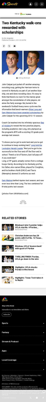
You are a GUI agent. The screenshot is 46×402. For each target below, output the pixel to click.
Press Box (18, 377)
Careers (20, 375)
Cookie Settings (29, 380)
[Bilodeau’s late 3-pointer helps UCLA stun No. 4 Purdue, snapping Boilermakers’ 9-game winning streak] (8, 227)
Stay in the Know (8, 306)
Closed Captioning (31, 375)
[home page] (10, 4)
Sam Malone (7, 180)
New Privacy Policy (8, 380)
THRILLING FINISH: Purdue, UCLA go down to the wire (27, 258)
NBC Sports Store (7, 377)
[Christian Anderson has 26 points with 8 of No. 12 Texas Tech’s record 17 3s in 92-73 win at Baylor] (8, 237)
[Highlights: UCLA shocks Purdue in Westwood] (8, 269)
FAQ (39, 375)
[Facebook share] (4, 46)
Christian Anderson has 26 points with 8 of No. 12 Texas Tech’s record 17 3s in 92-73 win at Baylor (29, 236)
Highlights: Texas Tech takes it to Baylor (29, 279)
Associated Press (21, 229)
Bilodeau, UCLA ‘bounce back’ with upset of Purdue (28, 247)
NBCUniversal (14, 384)
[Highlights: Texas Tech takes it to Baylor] (8, 280)
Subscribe (6, 314)
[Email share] (14, 46)
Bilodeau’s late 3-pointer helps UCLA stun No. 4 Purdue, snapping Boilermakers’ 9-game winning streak (29, 226)
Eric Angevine (8, 38)
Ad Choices (5, 375)
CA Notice (19, 380)
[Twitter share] (9, 46)
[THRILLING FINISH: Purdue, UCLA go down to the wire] (8, 259)
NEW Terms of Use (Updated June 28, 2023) (16, 378)
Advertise (14, 375)
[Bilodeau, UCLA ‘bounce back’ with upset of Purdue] (8, 248)
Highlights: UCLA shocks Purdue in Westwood (26, 268)
